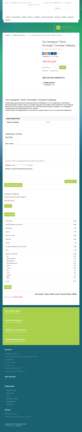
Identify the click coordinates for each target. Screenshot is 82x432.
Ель (41, 257)
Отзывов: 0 (46, 49)
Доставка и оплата (12, 399)
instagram (68, 3)
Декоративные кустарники (13, 225)
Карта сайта (10, 393)
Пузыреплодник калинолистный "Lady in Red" (15, 196)
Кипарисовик (41, 259)
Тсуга (41, 273)
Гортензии (8, 221)
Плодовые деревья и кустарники (15, 247)
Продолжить (70, 182)
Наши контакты (11, 391)
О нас (8, 396)
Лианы (7, 232)
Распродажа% (10, 402)
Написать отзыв (56, 49)
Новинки (8, 239)
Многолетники (10, 236)
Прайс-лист (9, 405)
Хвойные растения (19, 36)
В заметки (45, 71)
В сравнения (54, 71)
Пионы (7, 243)
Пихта (41, 266)
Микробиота (41, 261)
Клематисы (8, 228)
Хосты (7, 282)
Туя (29, 36)
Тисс (41, 271)
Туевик (41, 276)
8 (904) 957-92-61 (16, 369)
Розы (7, 250)
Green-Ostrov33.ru (10, 426)
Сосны (41, 268)
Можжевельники (41, 264)
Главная (7, 36)
